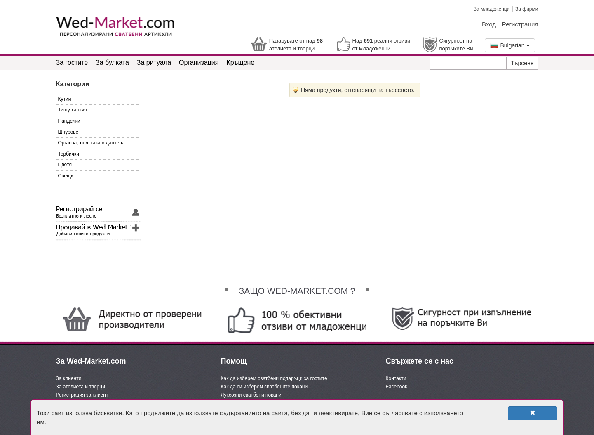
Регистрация (520, 24)
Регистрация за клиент (82, 395)
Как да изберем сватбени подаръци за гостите (274, 378)
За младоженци (492, 9)
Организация (199, 62)
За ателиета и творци (80, 387)
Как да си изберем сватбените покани (264, 387)
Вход (489, 24)
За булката (112, 62)
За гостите (72, 62)
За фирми (526, 9)
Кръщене (240, 62)
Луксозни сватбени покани (251, 395)
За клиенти (69, 378)
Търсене (522, 63)
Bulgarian (510, 45)
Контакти (396, 378)
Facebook (397, 387)
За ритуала (154, 62)
